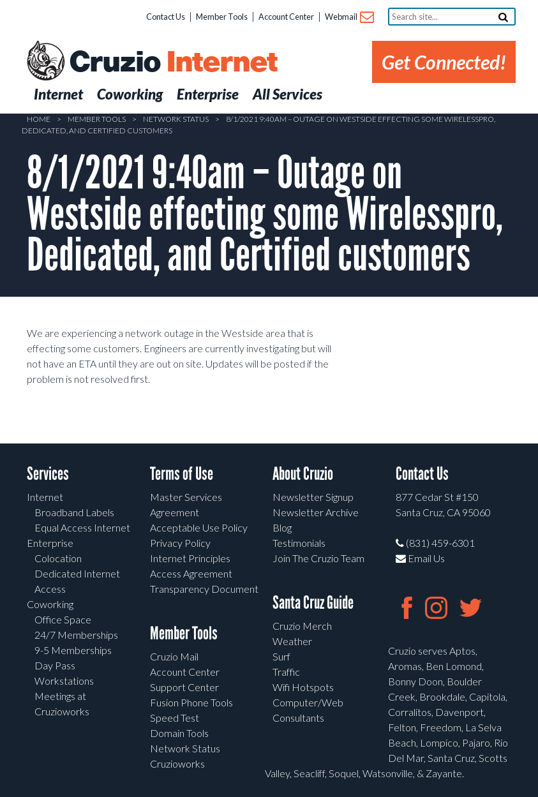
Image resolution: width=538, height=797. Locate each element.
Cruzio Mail (174, 656)
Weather (292, 641)
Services (48, 474)
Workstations (64, 680)
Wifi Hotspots (303, 687)
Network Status (176, 119)
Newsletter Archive (316, 512)
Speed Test (174, 717)
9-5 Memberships (73, 650)
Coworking (50, 604)
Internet (45, 497)
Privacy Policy (180, 543)
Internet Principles (190, 558)
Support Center (184, 687)
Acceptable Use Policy (199, 527)
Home (38, 119)
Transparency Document (204, 589)
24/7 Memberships (76, 635)
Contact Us (165, 16)
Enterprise (50, 543)
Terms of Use (181, 474)
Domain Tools (179, 733)
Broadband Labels (74, 512)
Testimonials (299, 543)
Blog (282, 527)
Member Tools (222, 16)
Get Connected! (444, 61)
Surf (281, 656)
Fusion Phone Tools (191, 702)
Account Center (286, 16)
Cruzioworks (177, 763)
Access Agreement (191, 573)
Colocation (58, 558)
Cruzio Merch (302, 626)
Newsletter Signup (313, 497)
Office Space (62, 619)
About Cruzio (303, 474)
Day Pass (54, 665)
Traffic (286, 672)
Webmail (349, 17)
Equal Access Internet (82, 527)
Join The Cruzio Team (318, 558)
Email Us (420, 558)
